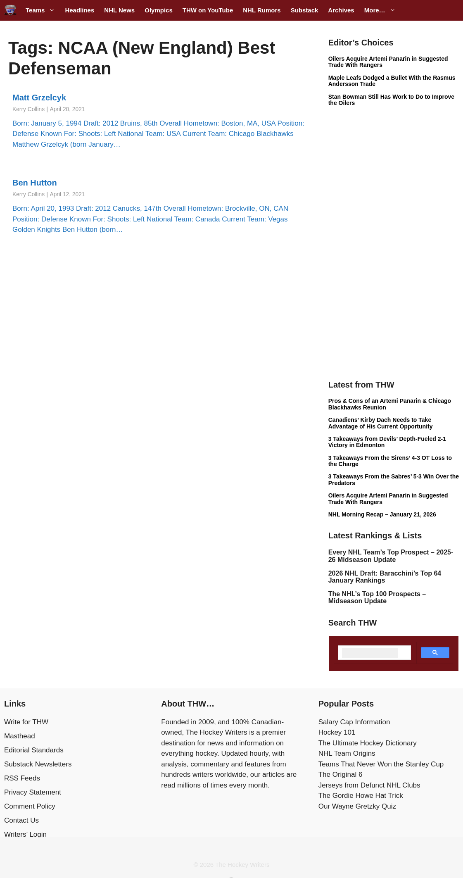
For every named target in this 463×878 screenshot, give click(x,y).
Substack (304, 10)
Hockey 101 (337, 732)
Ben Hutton (34, 182)
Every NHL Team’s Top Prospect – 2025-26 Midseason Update (391, 556)
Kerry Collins (28, 109)
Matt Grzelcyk (39, 97)
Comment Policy (29, 806)
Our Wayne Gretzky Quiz (357, 806)
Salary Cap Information (354, 722)
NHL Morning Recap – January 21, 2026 (382, 514)
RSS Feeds (22, 778)
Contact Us (21, 820)
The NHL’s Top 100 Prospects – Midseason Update (377, 597)
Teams (43, 10)
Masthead (19, 736)
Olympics (159, 10)
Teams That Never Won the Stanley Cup (381, 764)
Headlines (79, 10)
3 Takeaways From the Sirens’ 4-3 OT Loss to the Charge (390, 460)
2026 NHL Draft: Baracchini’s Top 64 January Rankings (385, 577)
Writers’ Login (25, 834)
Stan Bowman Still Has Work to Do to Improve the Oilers (391, 99)
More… (382, 10)
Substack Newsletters (37, 764)
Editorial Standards (34, 750)
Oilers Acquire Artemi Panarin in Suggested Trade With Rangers (388, 61)
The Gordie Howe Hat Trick (360, 795)
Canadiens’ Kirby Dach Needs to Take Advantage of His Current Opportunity (380, 422)
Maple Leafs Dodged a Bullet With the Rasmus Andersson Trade (392, 80)
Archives (341, 10)
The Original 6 (340, 774)
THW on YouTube (208, 10)
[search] (370, 653)
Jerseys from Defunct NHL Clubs (369, 785)
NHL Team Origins (346, 753)
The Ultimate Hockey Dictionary (367, 743)
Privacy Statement (32, 792)
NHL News (119, 10)
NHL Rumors (261, 10)
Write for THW (26, 722)
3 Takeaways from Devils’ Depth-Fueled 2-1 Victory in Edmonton (387, 441)
